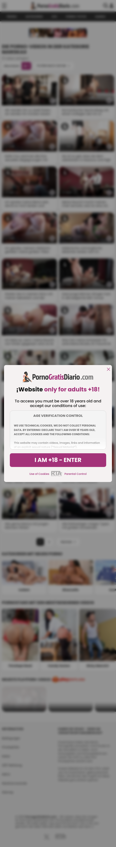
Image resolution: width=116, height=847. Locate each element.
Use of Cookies (39, 474)
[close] (108, 369)
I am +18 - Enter (57, 460)
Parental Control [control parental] (75, 474)
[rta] (56, 476)
